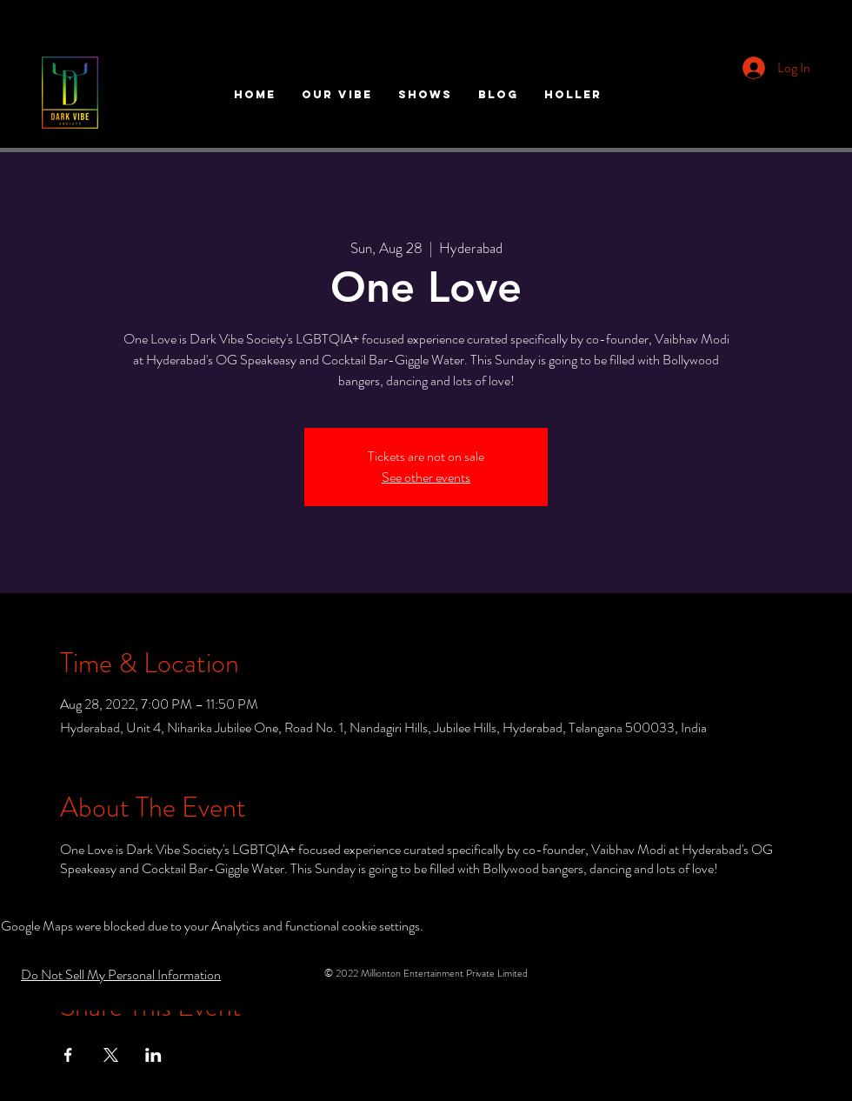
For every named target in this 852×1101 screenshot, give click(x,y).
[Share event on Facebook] (68, 1055)
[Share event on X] (111, 1055)
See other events (426, 477)
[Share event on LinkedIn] (153, 1055)
